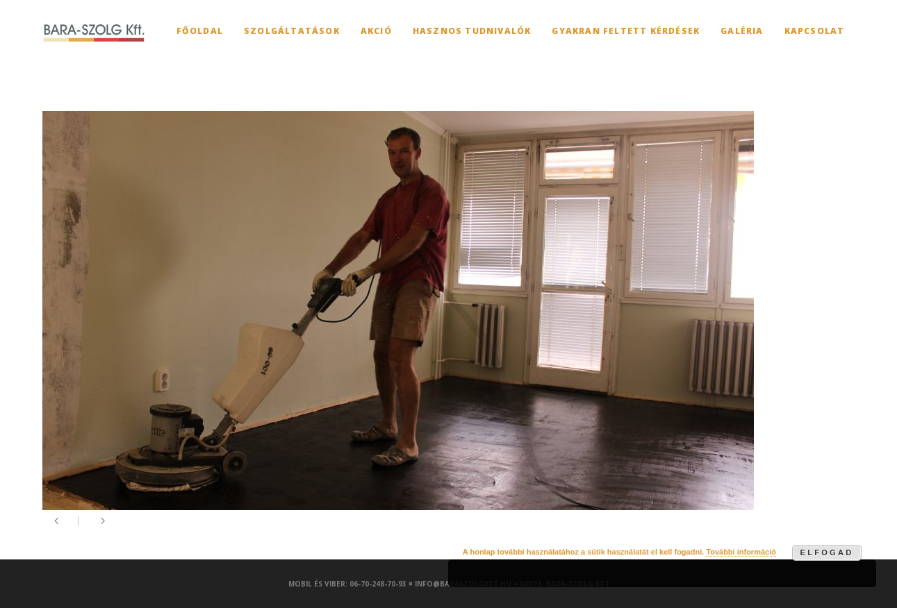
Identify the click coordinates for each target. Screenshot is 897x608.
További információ (741, 552)
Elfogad (827, 552)
